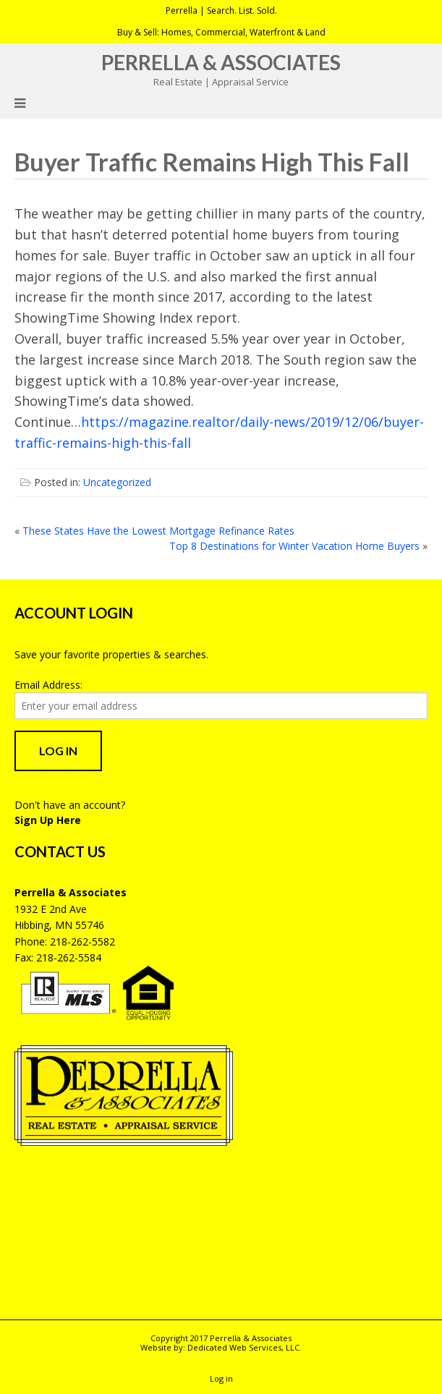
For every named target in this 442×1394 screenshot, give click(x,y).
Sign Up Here (47, 820)
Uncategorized (117, 482)
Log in (221, 1378)
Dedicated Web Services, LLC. (244, 1347)
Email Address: (48, 685)
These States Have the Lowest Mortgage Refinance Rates (158, 530)
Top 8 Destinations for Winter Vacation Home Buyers (294, 546)
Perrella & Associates (221, 62)
